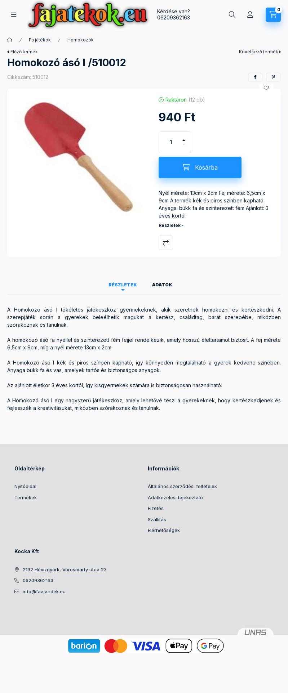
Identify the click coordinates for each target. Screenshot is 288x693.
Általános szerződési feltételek (182, 486)
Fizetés (156, 508)
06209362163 (173, 17)
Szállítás (157, 519)
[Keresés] (232, 15)
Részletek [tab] (122, 284)
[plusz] (184, 137)
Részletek (170, 225)
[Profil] (250, 15)
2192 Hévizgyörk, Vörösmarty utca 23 (65, 569)
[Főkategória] (9, 40)
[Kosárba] (200, 167)
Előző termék (24, 51)
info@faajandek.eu (44, 591)
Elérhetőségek (164, 530)
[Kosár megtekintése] (273, 15)
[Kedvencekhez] (266, 88)
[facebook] (255, 77)
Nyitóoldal (25, 486)
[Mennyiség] (171, 142)
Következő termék (258, 51)
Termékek (25, 497)
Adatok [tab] (162, 284)
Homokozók (80, 40)
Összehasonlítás (166, 243)
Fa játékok (40, 40)
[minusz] (184, 147)
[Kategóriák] (13, 14)
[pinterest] (273, 77)
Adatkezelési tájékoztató (175, 497)
